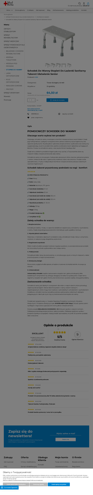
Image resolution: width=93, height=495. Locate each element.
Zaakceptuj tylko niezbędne (16, 484)
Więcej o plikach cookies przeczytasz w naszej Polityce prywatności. (23, 480)
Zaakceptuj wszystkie (58, 484)
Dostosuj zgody (38, 484)
